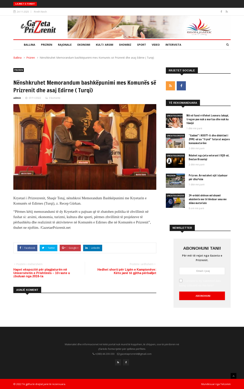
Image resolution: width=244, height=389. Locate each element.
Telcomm (225, 384)
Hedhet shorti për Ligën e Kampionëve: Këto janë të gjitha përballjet (126, 271)
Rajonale (65, 44)
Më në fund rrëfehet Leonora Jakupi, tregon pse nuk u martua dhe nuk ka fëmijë (207, 119)
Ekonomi (83, 44)
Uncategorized (175, 115)
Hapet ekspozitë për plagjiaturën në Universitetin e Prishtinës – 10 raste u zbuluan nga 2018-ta (41, 273)
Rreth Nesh (40, 11)
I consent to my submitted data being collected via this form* (200, 283)
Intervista (173, 44)
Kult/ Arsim (104, 44)
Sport (141, 44)
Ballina (29, 44)
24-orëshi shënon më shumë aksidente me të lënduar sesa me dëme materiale (207, 199)
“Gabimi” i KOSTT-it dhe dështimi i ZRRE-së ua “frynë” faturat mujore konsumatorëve (209, 139)
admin (17, 98)
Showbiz (125, 44)
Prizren (46, 44)
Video (156, 44)
